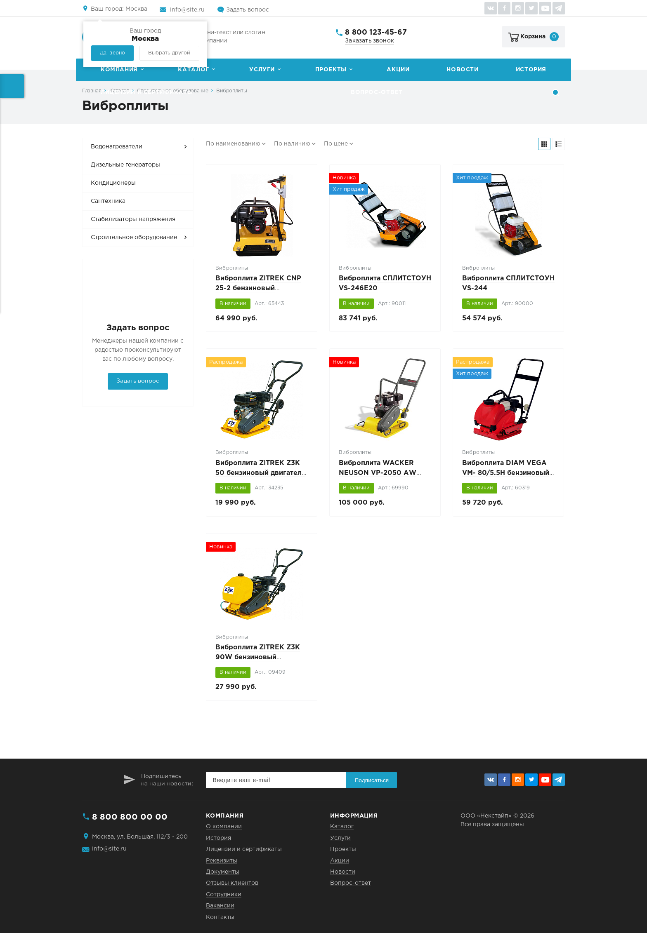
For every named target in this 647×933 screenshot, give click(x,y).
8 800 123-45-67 (376, 32)
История (531, 69)
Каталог (193, 69)
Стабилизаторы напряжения (133, 219)
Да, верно (112, 53)
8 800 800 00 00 (130, 817)
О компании (224, 826)
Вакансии (220, 905)
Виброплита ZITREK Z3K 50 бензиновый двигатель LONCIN (260, 473)
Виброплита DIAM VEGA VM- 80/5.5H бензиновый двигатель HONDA (505, 473)
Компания (119, 69)
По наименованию (233, 143)
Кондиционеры (113, 183)
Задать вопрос (247, 9)
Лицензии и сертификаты (147, 92)
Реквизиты (221, 860)
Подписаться (371, 780)
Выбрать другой (169, 53)
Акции (398, 69)
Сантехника (108, 201)
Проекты (331, 69)
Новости (462, 69)
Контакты (220, 917)
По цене (336, 143)
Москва (119, 9)
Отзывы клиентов (232, 883)
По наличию (292, 143)
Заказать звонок (369, 40)
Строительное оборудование (134, 237)
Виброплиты (231, 91)
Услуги (262, 69)
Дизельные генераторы (125, 164)
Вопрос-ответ (376, 92)
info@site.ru (187, 9)
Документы (222, 872)
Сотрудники (223, 894)
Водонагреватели (116, 146)
